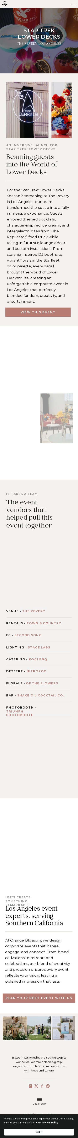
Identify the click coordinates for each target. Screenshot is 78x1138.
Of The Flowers (42, 683)
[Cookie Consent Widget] (39, 1126)
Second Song (28, 635)
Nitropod (37, 671)
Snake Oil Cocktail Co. (40, 695)
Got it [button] (39, 1131)
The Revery (33, 611)
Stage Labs (39, 647)
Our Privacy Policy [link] (47, 1122)
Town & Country (44, 623)
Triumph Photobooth (19, 713)
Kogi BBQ (38, 659)
